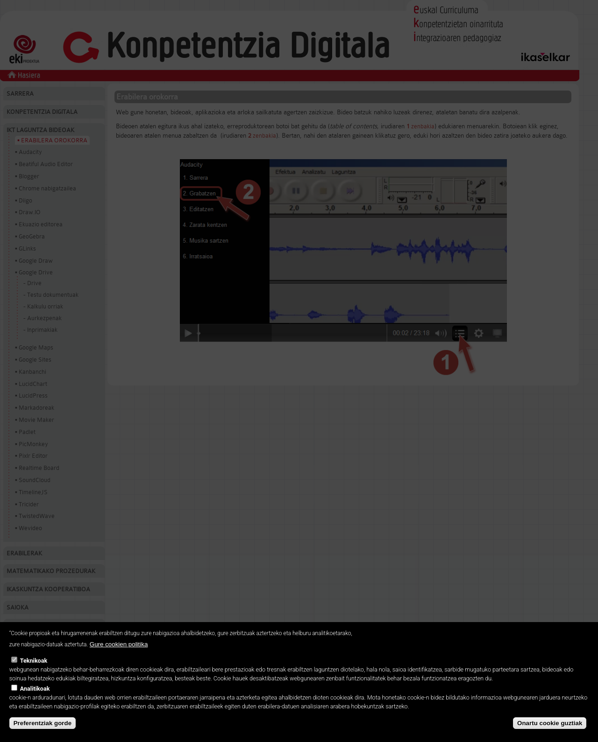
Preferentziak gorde (42, 727)
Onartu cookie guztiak (549, 727)
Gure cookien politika (119, 648)
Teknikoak (33, 665)
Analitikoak (35, 693)
